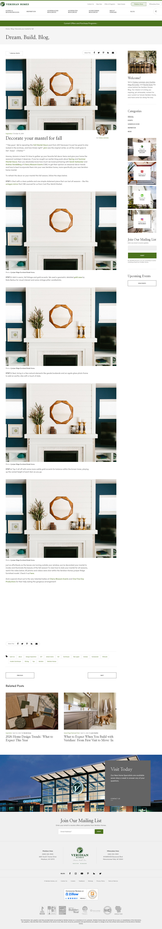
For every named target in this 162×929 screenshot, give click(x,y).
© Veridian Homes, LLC (50, 881)
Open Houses (116, 7)
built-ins (12, 657)
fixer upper (76, 657)
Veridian (41, 661)
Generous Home (134, 124)
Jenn (45, 147)
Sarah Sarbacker (76, 161)
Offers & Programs (104, 7)
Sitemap (90, 881)
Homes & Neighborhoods (12, 17)
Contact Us (85, 7)
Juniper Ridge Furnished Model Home (23, 272)
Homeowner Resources (94, 17)
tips (34, 661)
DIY (41, 657)
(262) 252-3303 (113, 854)
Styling (27, 661)
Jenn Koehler (94, 733)
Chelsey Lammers (103, 138)
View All (131, 116)
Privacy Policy (101, 881)
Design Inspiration (31, 657)
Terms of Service (113, 881)
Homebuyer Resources (73, 17)
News (130, 131)
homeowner (95, 657)
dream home (50, 657)
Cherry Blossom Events (33, 164)
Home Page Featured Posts (72, 733)
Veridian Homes (51, 661)
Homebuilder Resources (52, 17)
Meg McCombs (133, 84)
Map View (94, 7)
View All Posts (14, 53)
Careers (73, 881)
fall (58, 657)
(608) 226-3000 (47, 854)
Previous (20, 675)
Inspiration (31, 17)
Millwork (104, 657)
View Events (142, 283)
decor (20, 657)
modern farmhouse (15, 661)
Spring (71, 159)
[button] (94, 53)
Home (8, 29)
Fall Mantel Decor (40, 145)
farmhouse (66, 657)
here (32, 573)
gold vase (78, 277)
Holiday (85, 657)
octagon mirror (12, 184)
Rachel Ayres (27, 733)
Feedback (82, 881)
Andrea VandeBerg (14, 164)
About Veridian (113, 17)
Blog (133, 17)
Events (130, 120)
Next (102, 675)
